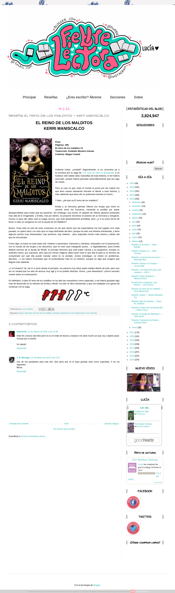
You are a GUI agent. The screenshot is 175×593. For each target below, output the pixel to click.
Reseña (94, 313)
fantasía (56, 313)
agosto (135, 218)
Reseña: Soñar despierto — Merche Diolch (144, 277)
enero (135, 327)
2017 (132, 348)
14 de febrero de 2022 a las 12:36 (43, 331)
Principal (29, 97)
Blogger (96, 585)
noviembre (137, 206)
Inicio (66, 423)
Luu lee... (145, 407)
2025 (132, 187)
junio (134, 225)
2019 (132, 340)
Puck (88, 313)
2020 (132, 336)
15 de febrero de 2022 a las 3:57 (45, 357)
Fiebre (140, 464)
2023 (132, 195)
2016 (132, 352)
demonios (28, 313)
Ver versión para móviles (64, 429)
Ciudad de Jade (142, 411)
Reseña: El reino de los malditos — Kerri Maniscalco (147, 290)
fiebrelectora (65, 313)
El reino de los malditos (42, 313)
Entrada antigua (111, 423)
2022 (132, 199)
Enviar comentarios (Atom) (33, 436)
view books (158, 482)
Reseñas (51, 97)
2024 (132, 191)
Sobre (138, 97)
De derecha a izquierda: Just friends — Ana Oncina (144, 283)
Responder (21, 348)
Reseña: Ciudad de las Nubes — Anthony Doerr (146, 321)
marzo (135, 237)
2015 (132, 356)
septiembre (137, 214)
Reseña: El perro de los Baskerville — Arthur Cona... (147, 308)
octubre (135, 210)
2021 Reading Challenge (145, 459)
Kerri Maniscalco (78, 313)
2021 (132, 332)
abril (134, 233)
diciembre (136, 202)
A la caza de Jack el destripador (98, 173)
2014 (132, 359)
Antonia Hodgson (143, 426)
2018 (132, 344)
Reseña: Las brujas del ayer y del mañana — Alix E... (146, 271)
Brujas (21, 313)
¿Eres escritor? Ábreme (83, 97)
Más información (142, 591)
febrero (135, 241)
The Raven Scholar (143, 424)
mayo (135, 229)
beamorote (22, 331)
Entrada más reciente (19, 423)
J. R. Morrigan (23, 357)
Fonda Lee (141, 414)
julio (134, 222)
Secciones (117, 97)
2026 (132, 183)
